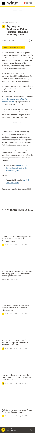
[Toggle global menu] (3, 3)
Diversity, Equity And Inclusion (14, 378)
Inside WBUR (8, 375)
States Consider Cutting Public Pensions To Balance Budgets (16, 168)
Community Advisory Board (13, 384)
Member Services (9, 417)
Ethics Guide (7, 396)
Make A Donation (9, 411)
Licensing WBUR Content (12, 399)
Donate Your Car (9, 423)
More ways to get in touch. (14, 361)
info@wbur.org (9, 350)
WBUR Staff (7, 393)
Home (3, 22)
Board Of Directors (10, 381)
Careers (6, 390)
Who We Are (7, 372)
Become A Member (10, 420)
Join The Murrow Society (12, 426)
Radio (8, 22)
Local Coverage (11, 262)
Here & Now (14, 22)
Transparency (8, 387)
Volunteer (6, 414)
